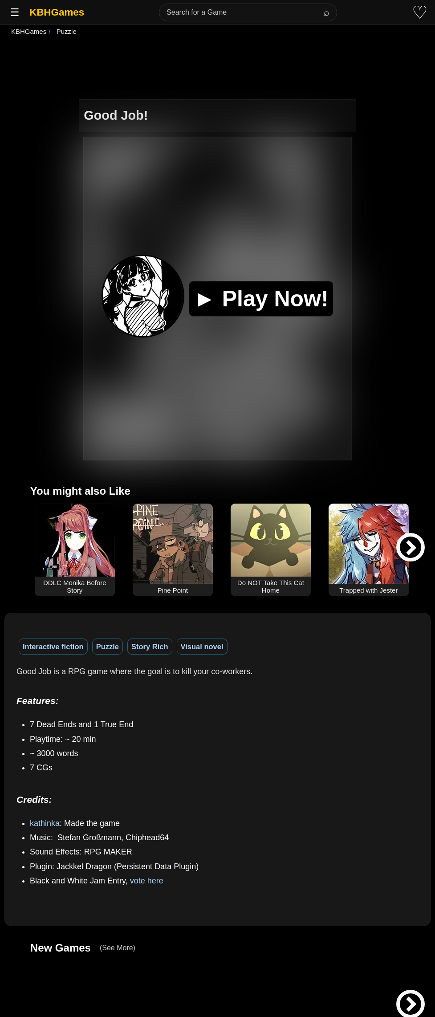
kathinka (45, 823)
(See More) (117, 948)
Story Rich (149, 647)
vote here (146, 880)
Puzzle (107, 647)
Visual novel (202, 647)
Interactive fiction (53, 647)
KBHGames (56, 12)
